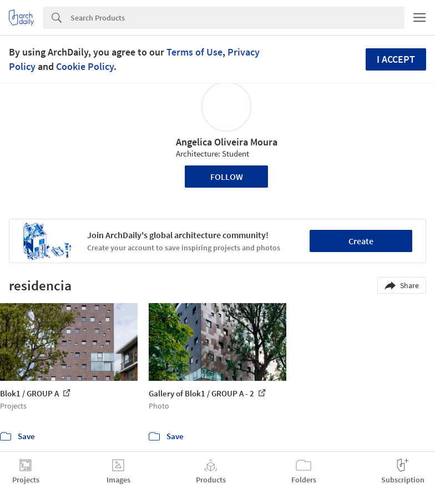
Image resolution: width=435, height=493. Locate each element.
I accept (396, 59)
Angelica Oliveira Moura (226, 141)
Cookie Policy (85, 66)
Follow (226, 176)
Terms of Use (194, 52)
